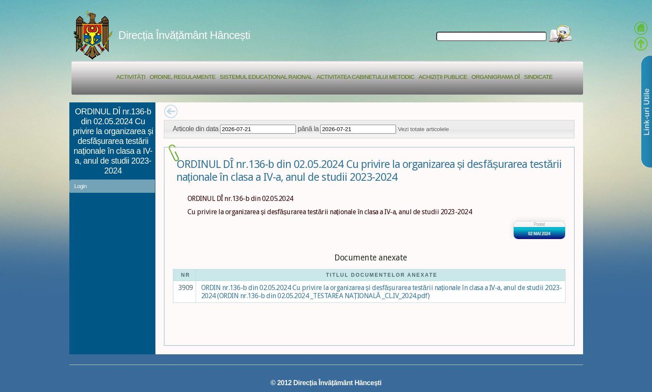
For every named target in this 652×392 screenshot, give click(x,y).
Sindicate (538, 77)
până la (308, 128)
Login (80, 186)
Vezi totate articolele (423, 129)
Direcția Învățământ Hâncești (184, 35)
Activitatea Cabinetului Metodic (365, 77)
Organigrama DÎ (495, 77)
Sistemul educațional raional (266, 77)
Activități (131, 77)
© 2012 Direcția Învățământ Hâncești (326, 382)
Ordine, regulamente (183, 77)
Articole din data (196, 128)
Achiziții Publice (443, 77)
